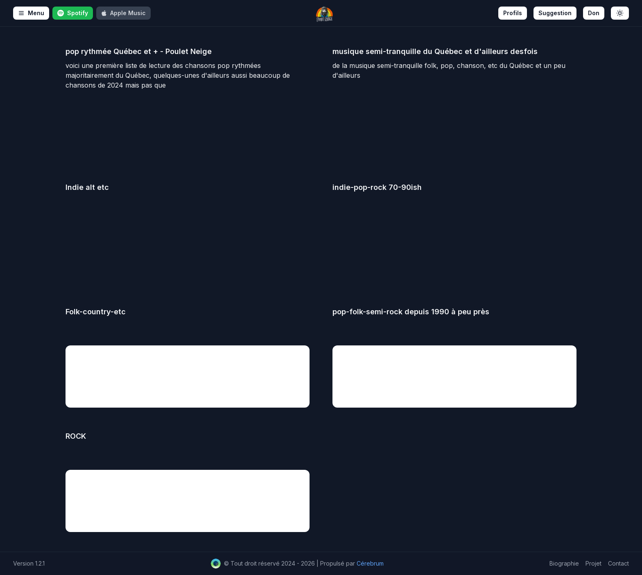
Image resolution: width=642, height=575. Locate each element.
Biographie (564, 563)
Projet (593, 563)
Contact (618, 563)
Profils (512, 12)
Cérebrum (370, 563)
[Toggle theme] (620, 13)
